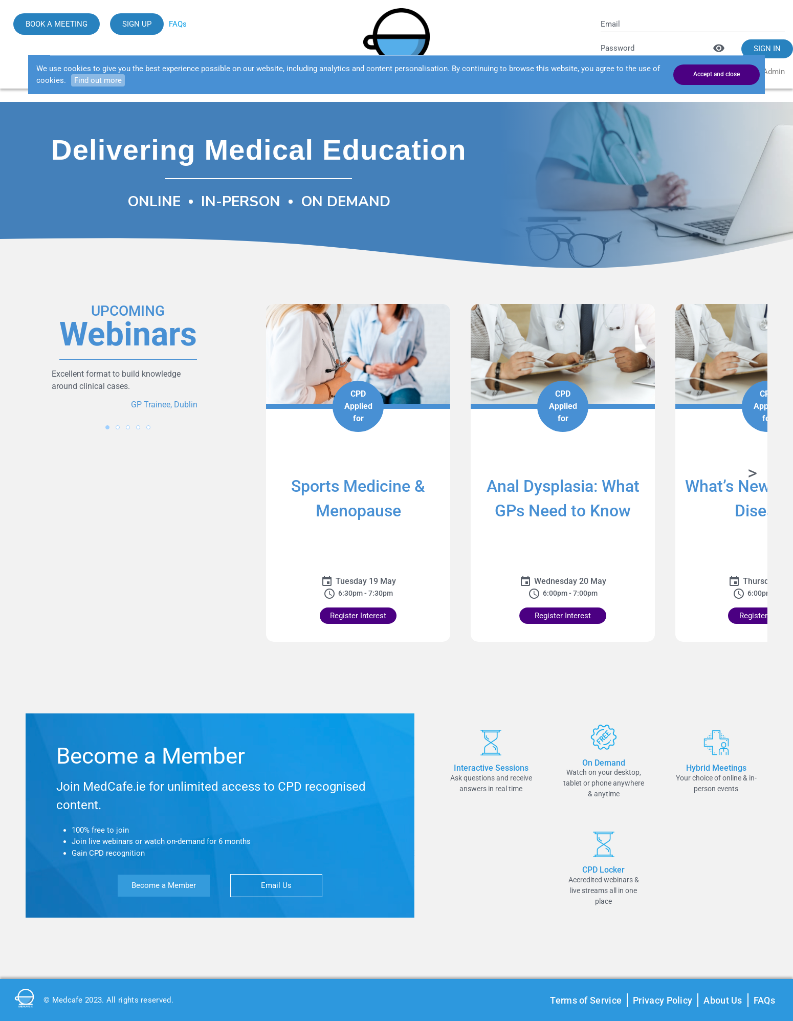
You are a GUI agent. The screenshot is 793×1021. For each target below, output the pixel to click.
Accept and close (716, 74)
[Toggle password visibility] (719, 48)
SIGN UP (136, 24)
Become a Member (163, 885)
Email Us (276, 885)
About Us (722, 1000)
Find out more (98, 80)
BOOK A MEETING (56, 24)
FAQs (178, 24)
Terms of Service (586, 1000)
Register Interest (358, 615)
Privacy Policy (662, 1000)
